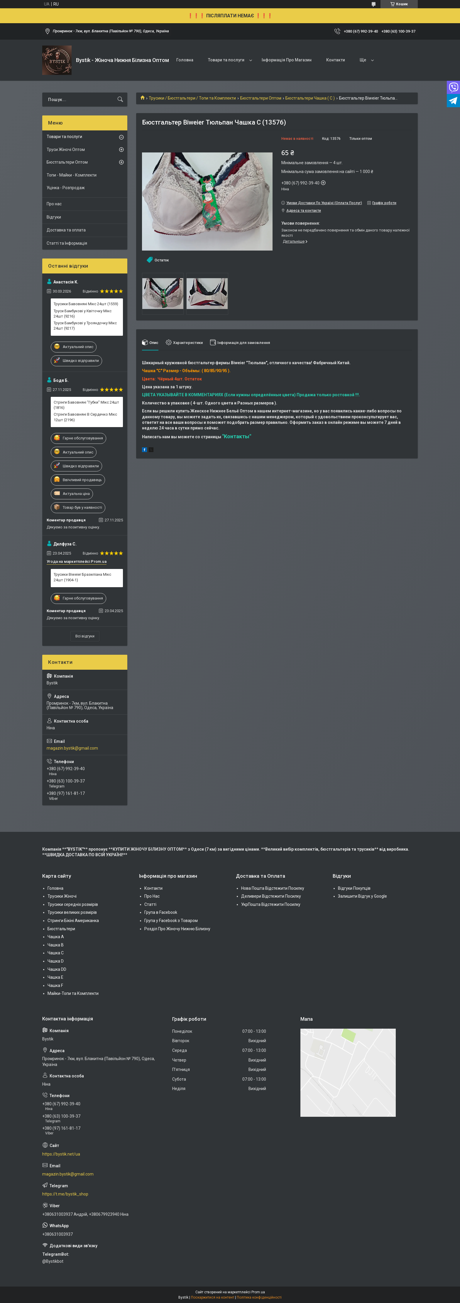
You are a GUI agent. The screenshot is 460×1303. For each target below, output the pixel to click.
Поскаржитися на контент (212, 1297)
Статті (150, 904)
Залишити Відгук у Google (362, 896)
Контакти (335, 60)
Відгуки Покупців (354, 888)
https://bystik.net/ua (61, 1154)
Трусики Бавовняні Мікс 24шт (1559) (86, 304)
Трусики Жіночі (62, 896)
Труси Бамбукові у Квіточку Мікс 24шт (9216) (82, 313)
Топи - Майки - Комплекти (72, 175)
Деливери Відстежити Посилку (271, 896)
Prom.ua (258, 1292)
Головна (184, 60)
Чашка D (56, 961)
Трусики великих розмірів (72, 912)
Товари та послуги (226, 60)
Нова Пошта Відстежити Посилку (272, 888)
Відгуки (54, 217)
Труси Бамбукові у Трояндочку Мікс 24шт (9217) (85, 325)
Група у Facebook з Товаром (171, 920)
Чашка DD (57, 969)
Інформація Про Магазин (287, 60)
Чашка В (56, 945)
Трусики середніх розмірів (73, 904)
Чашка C (56, 953)
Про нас (54, 204)
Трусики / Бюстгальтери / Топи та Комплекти (192, 98)
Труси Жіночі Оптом (66, 149)
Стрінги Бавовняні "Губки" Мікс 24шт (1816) (86, 405)
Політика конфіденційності (259, 1297)
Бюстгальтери (61, 928)
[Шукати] (120, 100)
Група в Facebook (160, 912)
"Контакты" (236, 436)
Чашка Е (55, 977)
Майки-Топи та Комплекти (73, 993)
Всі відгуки (84, 636)
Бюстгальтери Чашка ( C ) (310, 98)
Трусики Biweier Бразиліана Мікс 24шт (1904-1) (82, 577)
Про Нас (152, 896)
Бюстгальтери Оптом (260, 98)
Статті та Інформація (67, 243)
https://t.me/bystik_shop (65, 1194)
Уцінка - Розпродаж (66, 187)
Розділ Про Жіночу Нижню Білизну (177, 928)
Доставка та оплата (66, 230)
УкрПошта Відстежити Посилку (270, 904)
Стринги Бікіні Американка (73, 920)
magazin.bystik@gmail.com (72, 748)
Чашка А (56, 936)
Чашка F (55, 985)
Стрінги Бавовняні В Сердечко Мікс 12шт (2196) (85, 417)
